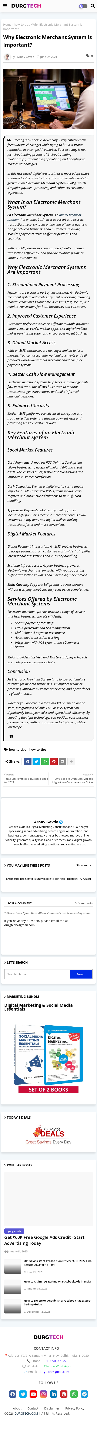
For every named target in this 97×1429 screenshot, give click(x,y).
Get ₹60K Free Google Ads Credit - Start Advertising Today (44, 1240)
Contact (32, 1408)
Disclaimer (51, 1408)
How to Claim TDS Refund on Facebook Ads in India (57, 1281)
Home (7, 24)
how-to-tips (22, 24)
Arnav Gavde (46, 821)
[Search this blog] (37, 974)
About (17, 1408)
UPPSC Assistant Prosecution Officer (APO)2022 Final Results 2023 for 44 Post (58, 1263)
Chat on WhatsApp (57, 1366)
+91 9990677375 (54, 1361)
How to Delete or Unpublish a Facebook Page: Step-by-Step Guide (57, 1302)
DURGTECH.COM (26, 1413)
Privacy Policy (74, 1408)
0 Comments (84, 903)
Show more (83, 865)
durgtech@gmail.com (54, 1372)
